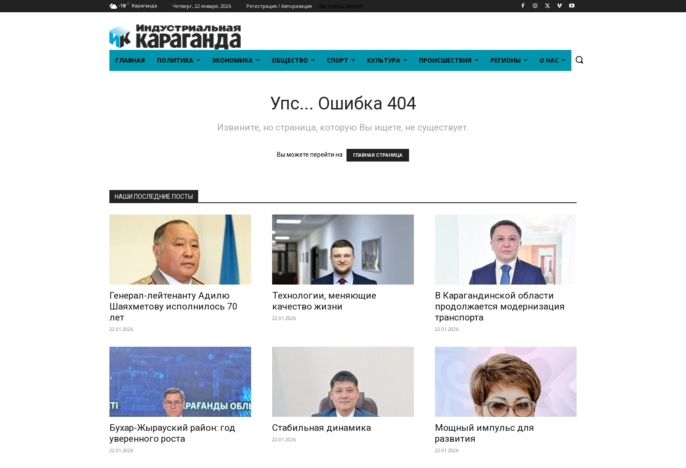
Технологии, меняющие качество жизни (324, 301)
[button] (579, 59)
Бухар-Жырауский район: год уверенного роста (172, 433)
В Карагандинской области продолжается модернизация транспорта (500, 306)
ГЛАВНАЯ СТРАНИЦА (377, 155)
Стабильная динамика (321, 427)
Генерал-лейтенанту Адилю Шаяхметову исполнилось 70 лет (173, 306)
